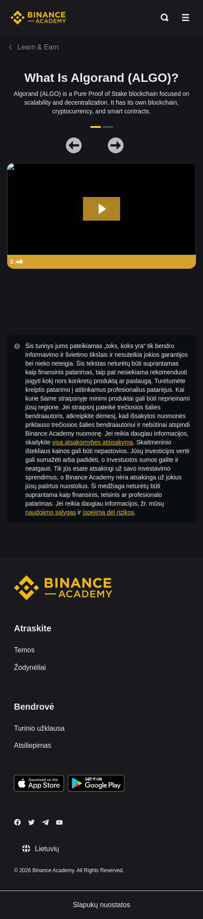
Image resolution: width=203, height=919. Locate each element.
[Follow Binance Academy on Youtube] (59, 822)
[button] (185, 17)
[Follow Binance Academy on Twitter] (31, 822)
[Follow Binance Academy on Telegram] (45, 822)
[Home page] (38, 18)
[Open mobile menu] (185, 17)
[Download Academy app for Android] (96, 784)
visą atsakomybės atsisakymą (92, 442)
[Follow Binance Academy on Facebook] (17, 822)
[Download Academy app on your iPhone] (39, 784)
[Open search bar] (162, 17)
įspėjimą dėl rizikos (108, 512)
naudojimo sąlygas (50, 512)
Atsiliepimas (32, 745)
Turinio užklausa (39, 728)
